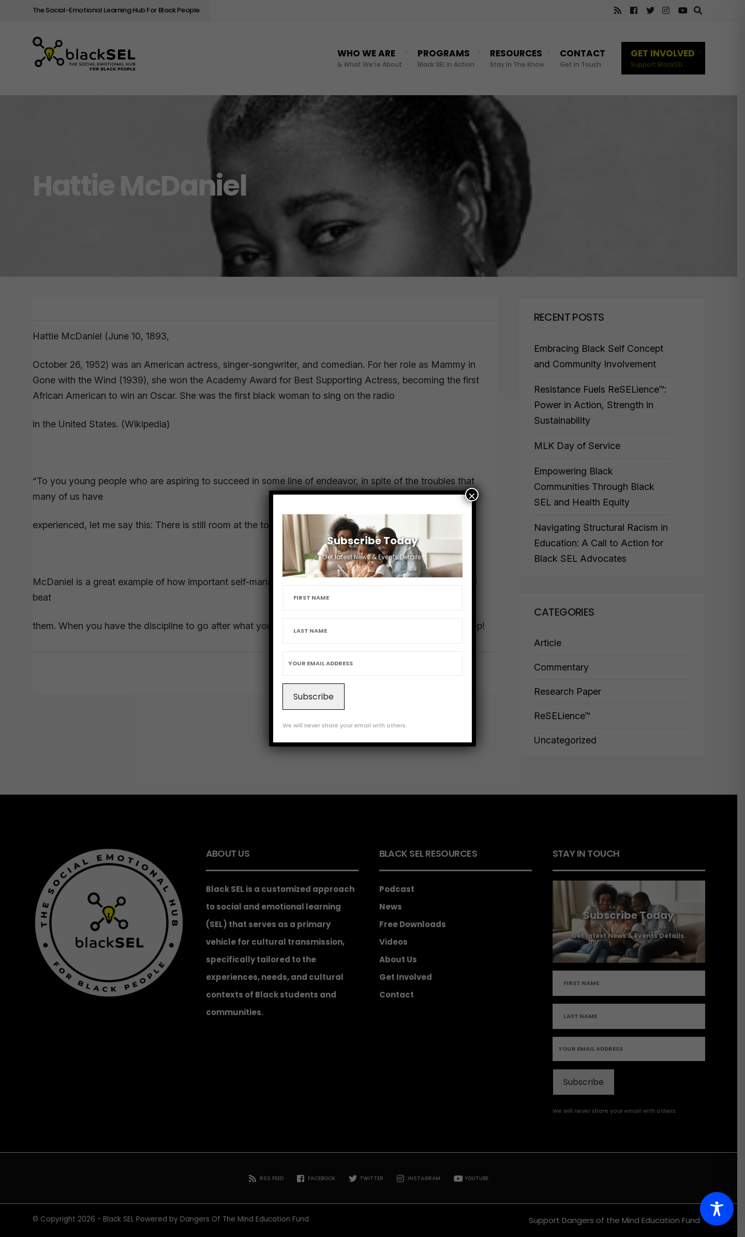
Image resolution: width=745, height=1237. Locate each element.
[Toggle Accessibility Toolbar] (717, 1209)
